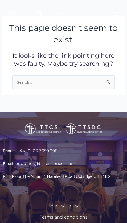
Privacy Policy (63, 205)
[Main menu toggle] (115, 14)
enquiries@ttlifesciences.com (45, 163)
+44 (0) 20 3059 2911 (37, 150)
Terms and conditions (64, 217)
